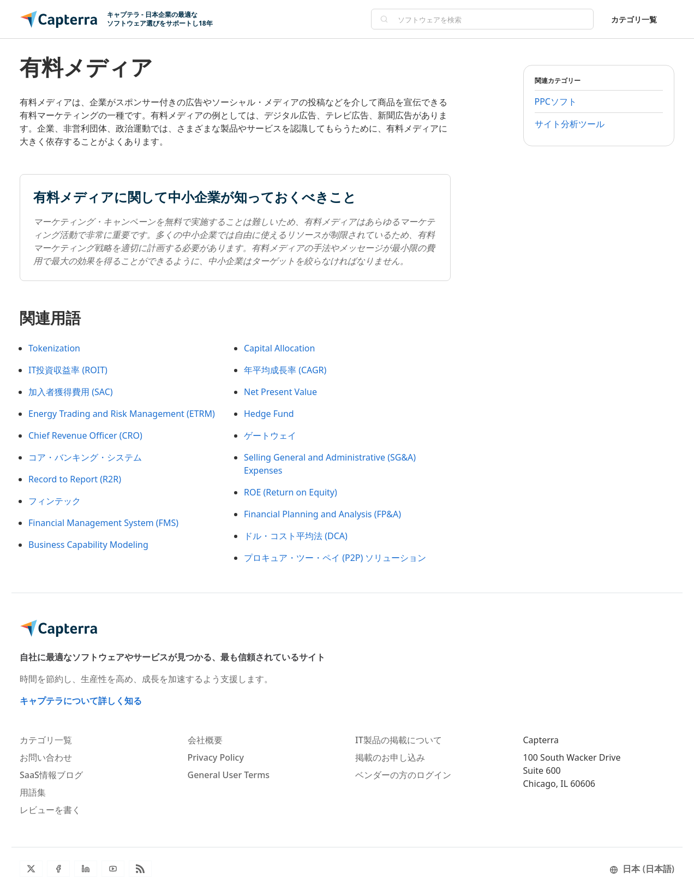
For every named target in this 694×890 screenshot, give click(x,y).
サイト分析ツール (570, 124)
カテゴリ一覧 (634, 19)
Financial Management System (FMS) (103, 523)
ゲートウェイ (270, 435)
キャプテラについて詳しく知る (81, 701)
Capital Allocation (279, 348)
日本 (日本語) (641, 869)
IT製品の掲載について (398, 740)
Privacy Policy (216, 757)
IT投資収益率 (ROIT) (67, 370)
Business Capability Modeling (88, 545)
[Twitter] (31, 869)
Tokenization (54, 348)
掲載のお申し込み (390, 757)
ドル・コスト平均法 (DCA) (296, 536)
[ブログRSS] (140, 869)
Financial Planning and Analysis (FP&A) (322, 514)
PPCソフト (556, 101)
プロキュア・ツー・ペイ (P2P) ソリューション (335, 558)
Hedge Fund (269, 414)
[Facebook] (58, 869)
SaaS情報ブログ (51, 775)
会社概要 (205, 740)
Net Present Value (280, 392)
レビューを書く (50, 810)
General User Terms (229, 775)
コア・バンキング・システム (85, 457)
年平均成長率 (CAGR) (285, 370)
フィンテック (54, 501)
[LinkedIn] (85, 869)
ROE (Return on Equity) (290, 492)
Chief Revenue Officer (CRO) (85, 435)
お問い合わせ (46, 757)
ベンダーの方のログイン (403, 775)
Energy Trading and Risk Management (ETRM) (121, 414)
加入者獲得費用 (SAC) (70, 392)
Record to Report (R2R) (74, 479)
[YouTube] (112, 869)
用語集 (33, 792)
